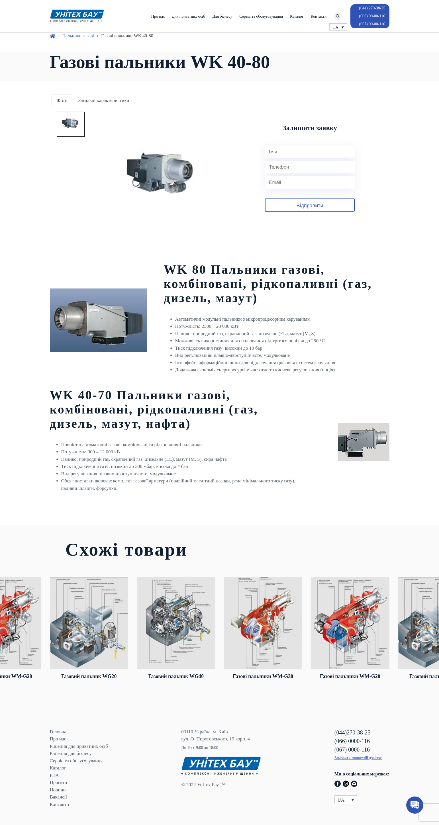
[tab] (62, 101)
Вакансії (58, 797)
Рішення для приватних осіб (79, 746)
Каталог (296, 16)
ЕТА (54, 775)
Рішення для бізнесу (71, 753)
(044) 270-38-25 (372, 8)
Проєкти (58, 782)
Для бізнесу (222, 16)
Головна (58, 731)
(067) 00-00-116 (372, 24)
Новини (58, 790)
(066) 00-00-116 (372, 16)
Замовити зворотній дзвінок (358, 758)
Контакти (318, 16)
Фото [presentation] (62, 100)
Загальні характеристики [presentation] (103, 100)
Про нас (158, 16)
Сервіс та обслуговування (261, 16)
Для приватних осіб (188, 16)
